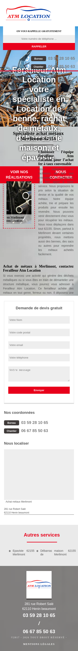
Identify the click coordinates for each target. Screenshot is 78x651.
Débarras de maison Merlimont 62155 (57, 552)
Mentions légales (39, 644)
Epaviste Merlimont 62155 (23, 552)
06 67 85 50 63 (53, 66)
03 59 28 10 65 (53, 58)
